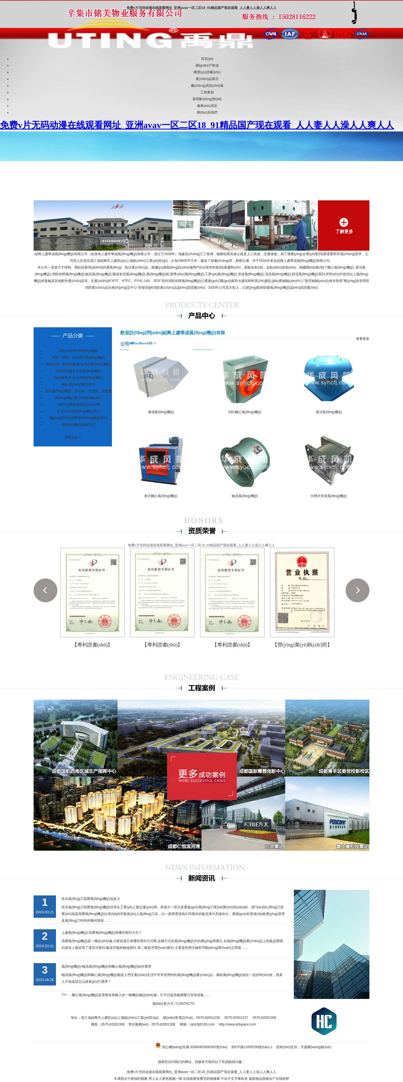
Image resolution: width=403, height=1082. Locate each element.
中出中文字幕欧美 (234, 1079)
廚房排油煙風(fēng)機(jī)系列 (78, 411)
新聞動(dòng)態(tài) (207, 99)
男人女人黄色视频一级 (165, 1079)
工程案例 (207, 92)
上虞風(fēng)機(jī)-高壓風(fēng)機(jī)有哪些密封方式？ (102, 933)
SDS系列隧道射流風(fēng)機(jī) (78, 371)
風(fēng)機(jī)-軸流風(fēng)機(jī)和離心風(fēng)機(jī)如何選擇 (106, 966)
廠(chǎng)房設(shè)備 (207, 86)
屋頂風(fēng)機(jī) (329, 412)
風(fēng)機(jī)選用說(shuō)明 (78, 404)
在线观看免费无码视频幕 (201, 1079)
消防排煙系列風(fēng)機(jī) (78, 351)
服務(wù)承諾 (207, 106)
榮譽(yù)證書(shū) (207, 72)
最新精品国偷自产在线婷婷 (269, 1079)
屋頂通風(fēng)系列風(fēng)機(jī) (78, 378)
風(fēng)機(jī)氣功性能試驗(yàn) (78, 398)
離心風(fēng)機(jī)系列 (78, 384)
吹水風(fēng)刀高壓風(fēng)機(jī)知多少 (91, 899)
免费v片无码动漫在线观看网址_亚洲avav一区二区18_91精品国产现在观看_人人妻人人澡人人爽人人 (201, 8)
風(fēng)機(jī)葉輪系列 (78, 425)
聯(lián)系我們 (207, 112)
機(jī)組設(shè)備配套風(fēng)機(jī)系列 (78, 418)
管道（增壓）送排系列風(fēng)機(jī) (78, 357)
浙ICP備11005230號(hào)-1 (252, 1047)
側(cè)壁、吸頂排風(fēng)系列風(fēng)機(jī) (78, 364)
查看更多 (362, 339)
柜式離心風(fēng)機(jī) (160, 496)
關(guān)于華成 (207, 65)
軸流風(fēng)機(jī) (245, 496)
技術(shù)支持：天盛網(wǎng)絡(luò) (303, 1047)
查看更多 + (73, 437)
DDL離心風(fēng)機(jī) (244, 412)
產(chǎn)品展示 (207, 79)
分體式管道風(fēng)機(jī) (329, 496)
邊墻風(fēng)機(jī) (161, 412)
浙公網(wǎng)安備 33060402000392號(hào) (191, 1047)
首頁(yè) (207, 59)
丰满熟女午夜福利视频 (130, 1079)
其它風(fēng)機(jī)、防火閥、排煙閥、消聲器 (78, 391)
